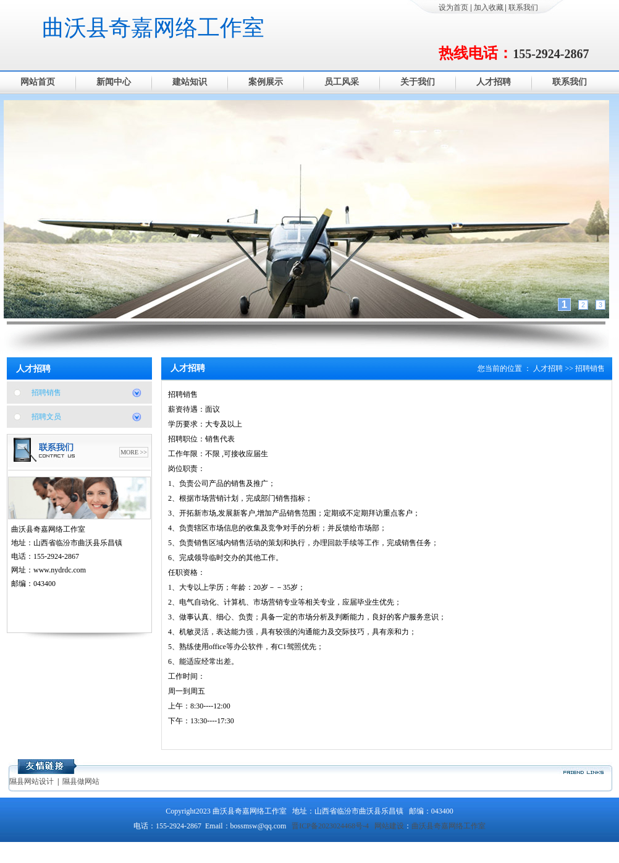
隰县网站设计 (31, 781)
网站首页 (37, 82)
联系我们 (523, 7)
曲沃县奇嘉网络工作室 (153, 27)
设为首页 (453, 7)
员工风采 (341, 82)
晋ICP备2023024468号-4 (330, 826)
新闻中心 (113, 82)
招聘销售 (46, 392)
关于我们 (417, 82)
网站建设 (389, 826)
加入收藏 (488, 7)
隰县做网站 (80, 781)
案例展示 (265, 82)
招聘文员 (46, 416)
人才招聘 (493, 82)
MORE (129, 452)
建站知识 (189, 82)
